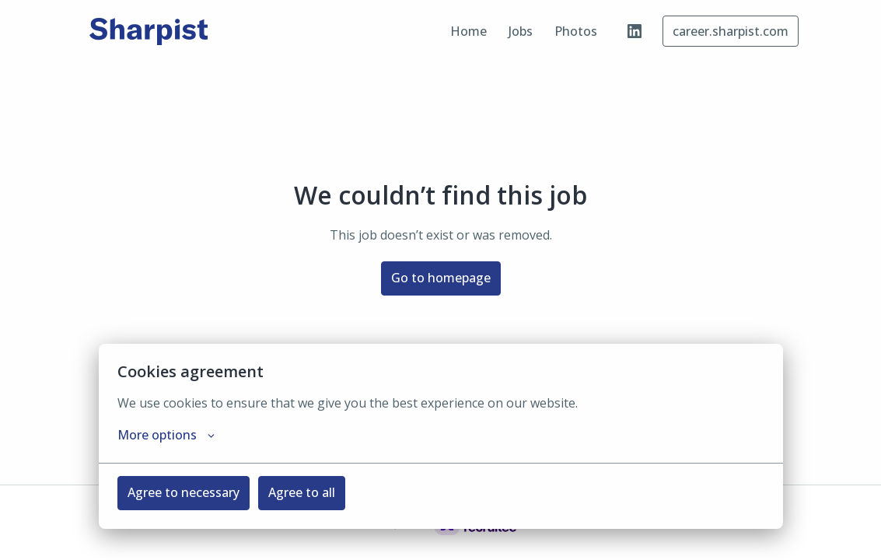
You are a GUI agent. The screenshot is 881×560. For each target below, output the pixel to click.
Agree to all (301, 492)
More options (166, 434)
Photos (575, 31)
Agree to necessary (183, 492)
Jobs (521, 31)
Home (468, 31)
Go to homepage (441, 277)
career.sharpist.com (730, 31)
